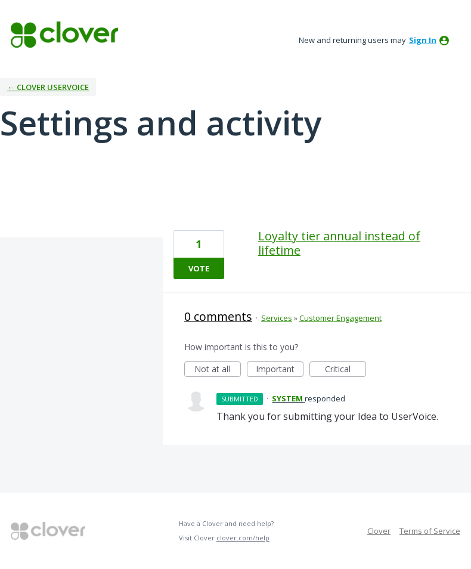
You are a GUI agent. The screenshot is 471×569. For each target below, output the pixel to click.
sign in (422, 40)
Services (276, 318)
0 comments (218, 316)
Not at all (217, 370)
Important (279, 370)
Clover (379, 530)
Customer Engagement (340, 318)
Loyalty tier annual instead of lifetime (339, 243)
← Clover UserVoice (48, 87)
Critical (345, 370)
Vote (198, 268)
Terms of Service (429, 530)
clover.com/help (242, 537)
